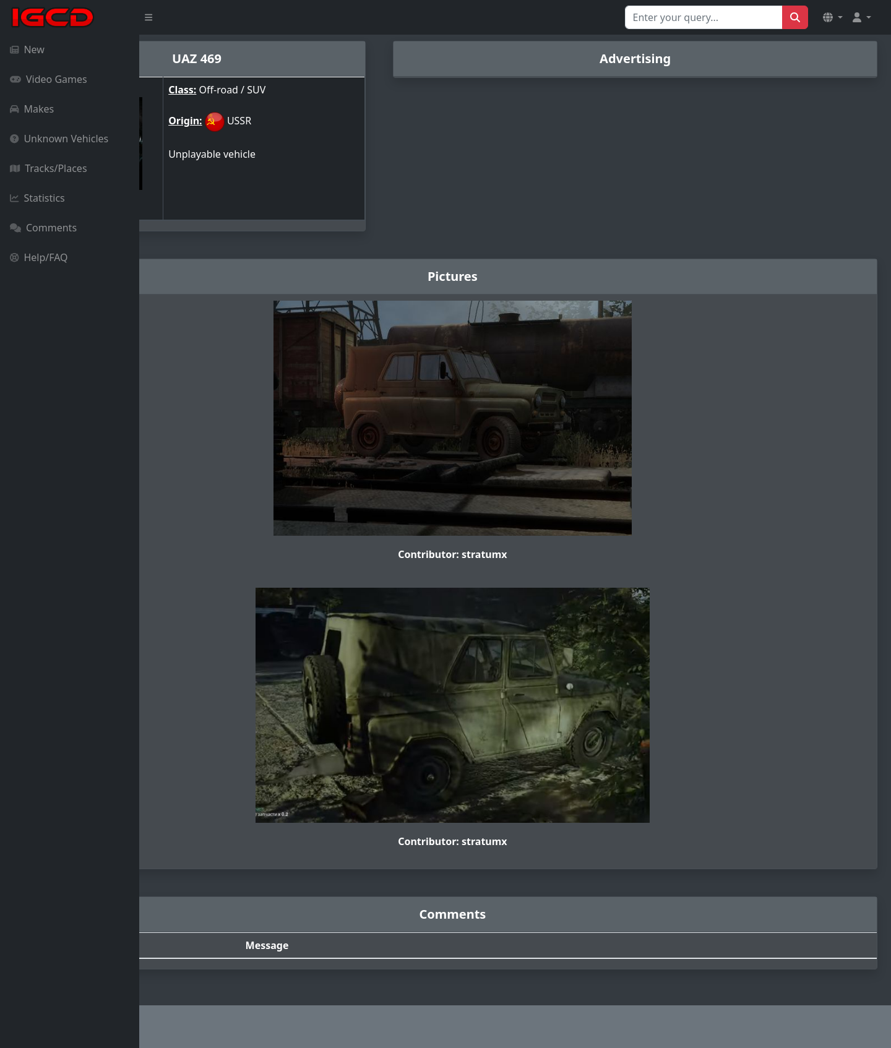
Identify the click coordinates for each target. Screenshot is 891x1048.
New (27, 49)
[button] (833, 17)
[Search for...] (704, 17)
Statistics (37, 198)
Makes (32, 109)
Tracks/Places (48, 168)
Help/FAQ (39, 257)
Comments (43, 227)
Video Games (48, 79)
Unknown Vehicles (59, 138)
